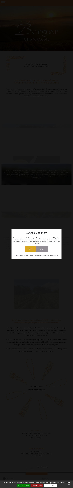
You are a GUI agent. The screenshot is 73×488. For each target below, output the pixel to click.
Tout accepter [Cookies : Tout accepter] (23, 485)
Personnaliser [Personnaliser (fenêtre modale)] (50, 485)
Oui (30, 249)
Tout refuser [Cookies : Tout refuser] (37, 485)
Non (42, 249)
